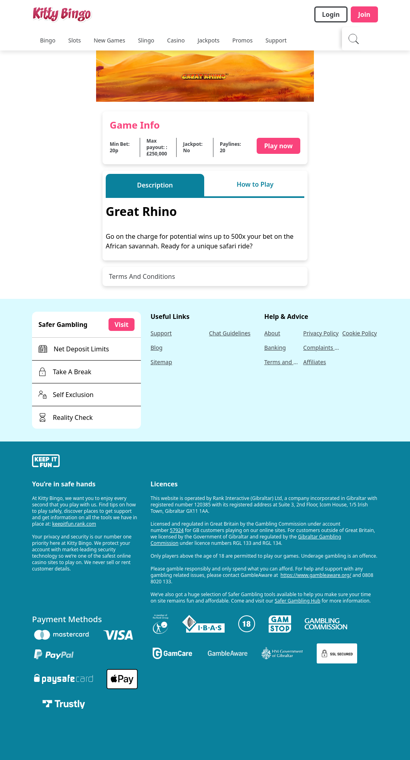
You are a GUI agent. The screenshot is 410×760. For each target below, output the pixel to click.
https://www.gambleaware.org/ (316, 575)
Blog (157, 347)
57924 (176, 530)
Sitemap (161, 362)
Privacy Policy (320, 333)
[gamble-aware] (86, 462)
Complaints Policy (321, 347)
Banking (275, 347)
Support (161, 333)
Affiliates (314, 362)
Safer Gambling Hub (297, 600)
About (272, 333)
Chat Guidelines (230, 333)
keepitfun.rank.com (74, 523)
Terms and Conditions (282, 362)
